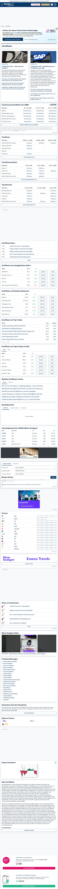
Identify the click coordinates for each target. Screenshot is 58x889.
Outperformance (7, 691)
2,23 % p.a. (29, 201)
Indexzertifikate (7, 677)
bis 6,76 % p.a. (27, 119)
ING (15, 524)
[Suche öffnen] (52, 4)
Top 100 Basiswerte (6, 474)
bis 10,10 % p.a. (27, 113)
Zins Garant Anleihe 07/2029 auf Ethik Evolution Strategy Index (18, 331)
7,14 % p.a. (41, 171)
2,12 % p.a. (42, 201)
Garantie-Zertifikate (8, 671)
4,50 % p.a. (29, 176)
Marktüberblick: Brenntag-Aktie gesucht (20, 257)
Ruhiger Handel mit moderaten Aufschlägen (21, 249)
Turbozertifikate (7, 696)
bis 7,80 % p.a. (40, 113)
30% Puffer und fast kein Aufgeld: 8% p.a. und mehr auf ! (19, 391)
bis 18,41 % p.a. (27, 116)
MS (15, 539)
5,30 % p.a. (53, 193)
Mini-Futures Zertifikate (9, 685)
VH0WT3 (4, 441)
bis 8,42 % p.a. (52, 113)
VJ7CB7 (3, 438)
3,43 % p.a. (41, 173)
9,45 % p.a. (29, 145)
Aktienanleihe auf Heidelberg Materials (12, 328)
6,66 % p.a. (53, 201)
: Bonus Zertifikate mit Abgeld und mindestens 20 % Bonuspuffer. (21, 396)
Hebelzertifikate (7, 675)
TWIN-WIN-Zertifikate (9, 698)
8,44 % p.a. (29, 171)
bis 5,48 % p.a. (52, 121)
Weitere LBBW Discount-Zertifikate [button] (29, 125)
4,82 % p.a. (41, 176)
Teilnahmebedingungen (33, 39)
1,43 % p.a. (42, 193)
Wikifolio (16, 549)
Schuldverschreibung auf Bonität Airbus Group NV (15, 334)
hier (41, 479)
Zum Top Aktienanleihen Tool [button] (29, 179)
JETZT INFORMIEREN (29, 868)
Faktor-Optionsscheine (9, 669)
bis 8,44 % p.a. (40, 110)
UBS (15, 544)
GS (15, 521)
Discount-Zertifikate (8, 665)
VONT (15, 546)
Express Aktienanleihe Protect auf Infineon (13, 339)
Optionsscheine (14, 408)
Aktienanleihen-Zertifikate (10, 661)
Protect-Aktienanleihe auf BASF (10, 336)
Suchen (53, 477)
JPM (15, 531)
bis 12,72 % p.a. (27, 110)
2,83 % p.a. (29, 199)
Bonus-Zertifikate (7, 663)
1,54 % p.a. (29, 154)
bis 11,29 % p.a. (52, 116)
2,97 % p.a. (29, 148)
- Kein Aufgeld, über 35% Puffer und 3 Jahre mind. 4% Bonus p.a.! (22, 388)
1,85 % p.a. (29, 193)
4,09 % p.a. (53, 171)
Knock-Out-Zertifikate (9, 683)
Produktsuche (5, 467)
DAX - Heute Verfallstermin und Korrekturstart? (22, 254)
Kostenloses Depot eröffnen (13, 39)
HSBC (15, 526)
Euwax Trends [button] (29, 564)
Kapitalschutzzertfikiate (9, 681)
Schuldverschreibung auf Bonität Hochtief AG (14, 326)
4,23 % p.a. (29, 143)
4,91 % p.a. (29, 196)
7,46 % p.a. (53, 199)
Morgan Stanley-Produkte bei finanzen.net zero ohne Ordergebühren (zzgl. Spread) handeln (22, 484)
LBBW (15, 534)
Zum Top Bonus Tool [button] (29, 157)
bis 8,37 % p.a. (52, 110)
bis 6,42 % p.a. (27, 121)
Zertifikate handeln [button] (29, 830)
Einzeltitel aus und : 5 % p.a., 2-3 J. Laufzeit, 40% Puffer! (21, 399)
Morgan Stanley (7, 463)
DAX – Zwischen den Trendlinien (18, 623)
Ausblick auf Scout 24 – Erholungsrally (19, 246)
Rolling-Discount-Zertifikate (10, 694)
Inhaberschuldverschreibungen (11, 679)
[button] (35, 4)
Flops (9, 349)
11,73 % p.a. (53, 190)
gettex (15, 518)
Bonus (52, 271)
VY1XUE (4, 436)
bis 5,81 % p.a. (52, 119)
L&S (15, 536)
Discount (43, 271)
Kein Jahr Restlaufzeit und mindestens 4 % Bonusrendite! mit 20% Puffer (22, 394)
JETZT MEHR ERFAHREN (29, 886)
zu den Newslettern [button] (29, 713)
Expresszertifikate (8, 667)
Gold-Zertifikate (7, 673)
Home (2, 26)
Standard (15, 463)
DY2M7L (4, 444)
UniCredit (16, 529)
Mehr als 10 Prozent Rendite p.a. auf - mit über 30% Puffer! (22, 386)
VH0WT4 (4, 433)
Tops (4, 349)
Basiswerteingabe (6, 470)
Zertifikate (8, 26)
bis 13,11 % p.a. (40, 116)
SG (15, 541)
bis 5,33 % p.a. (40, 121)
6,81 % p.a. (29, 190)
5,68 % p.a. (41, 168)
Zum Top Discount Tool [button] (29, 205)
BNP (15, 516)
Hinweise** (16, 130)
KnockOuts (23, 408)
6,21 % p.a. (29, 168)
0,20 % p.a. (41, 143)
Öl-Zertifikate (6, 687)
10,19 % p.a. (53, 196)
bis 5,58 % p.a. (40, 119)
